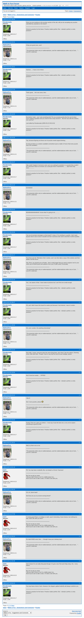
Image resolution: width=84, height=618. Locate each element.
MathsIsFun (7, 45)
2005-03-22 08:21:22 (9, 185)
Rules (16, 8)
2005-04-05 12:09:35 (9, 489)
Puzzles (37, 14)
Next (13, 16)
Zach (4, 470)
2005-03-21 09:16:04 (9, 114)
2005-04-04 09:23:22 (9, 395)
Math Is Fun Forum (11, 4)
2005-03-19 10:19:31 (9, 42)
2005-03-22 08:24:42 (9, 209)
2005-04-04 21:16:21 (9, 442)
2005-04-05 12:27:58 (9, 514)
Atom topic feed (76, 611)
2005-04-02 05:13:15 (9, 349)
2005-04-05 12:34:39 (9, 561)
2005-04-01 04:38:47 (9, 302)
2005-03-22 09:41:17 (9, 255)
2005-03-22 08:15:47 (9, 162)
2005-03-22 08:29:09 (9, 232)
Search (21, 8)
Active (71, 11)
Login (33, 8)
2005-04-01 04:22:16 (9, 279)
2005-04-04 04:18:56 (9, 372)
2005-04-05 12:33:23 (9, 536)
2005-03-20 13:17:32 (9, 89)
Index (4, 8)
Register (27, 8)
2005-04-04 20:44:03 (9, 420)
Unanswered (77, 11)
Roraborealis (7, 22)
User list (10, 8)
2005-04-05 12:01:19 (9, 467)
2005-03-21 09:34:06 (9, 137)
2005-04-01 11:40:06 (9, 325)
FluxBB (79, 613)
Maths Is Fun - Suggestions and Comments (21, 14)
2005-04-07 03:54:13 (9, 583)
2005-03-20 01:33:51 (9, 66)
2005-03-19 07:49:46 (9, 19)
